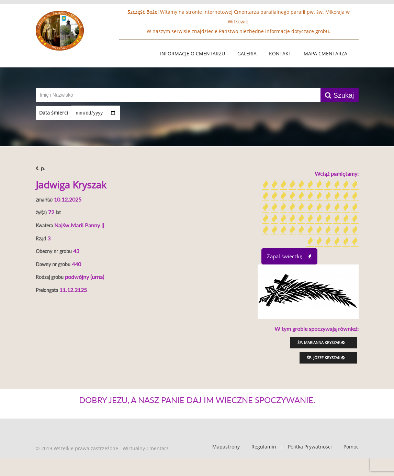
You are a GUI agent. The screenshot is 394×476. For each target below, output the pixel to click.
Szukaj (339, 95)
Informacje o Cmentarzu (192, 53)
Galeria (247, 53)
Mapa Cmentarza (325, 53)
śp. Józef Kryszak (326, 357)
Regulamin (263, 446)
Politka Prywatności (310, 446)
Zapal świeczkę (289, 256)
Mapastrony (226, 446)
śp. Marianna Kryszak (321, 342)
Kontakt (280, 53)
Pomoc (351, 446)
